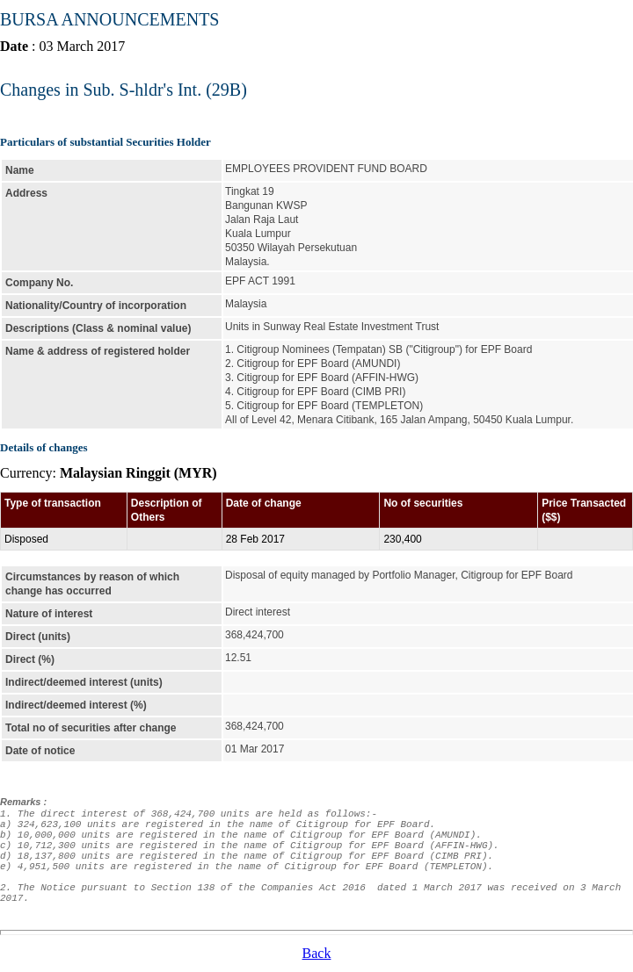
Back (316, 953)
